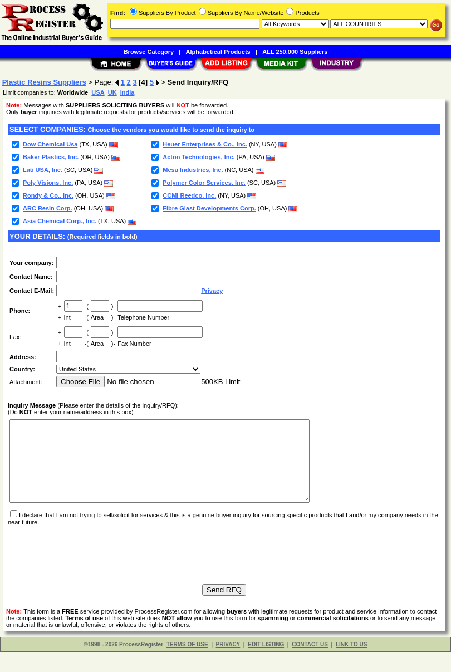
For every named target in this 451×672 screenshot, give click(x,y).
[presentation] (92, 569)
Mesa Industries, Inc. (193, 169)
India (127, 92)
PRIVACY (228, 664)
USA (97, 92)
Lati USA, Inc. (42, 169)
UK (112, 92)
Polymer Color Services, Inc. (204, 182)
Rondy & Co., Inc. (48, 195)
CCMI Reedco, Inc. (189, 195)
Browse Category (149, 51)
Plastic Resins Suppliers (44, 82)
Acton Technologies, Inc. (198, 157)
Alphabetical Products (218, 51)
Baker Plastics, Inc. (51, 157)
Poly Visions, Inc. (48, 182)
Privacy (212, 290)
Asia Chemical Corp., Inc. (59, 221)
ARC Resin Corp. (47, 208)
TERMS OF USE (187, 664)
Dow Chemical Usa (50, 144)
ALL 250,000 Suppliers (294, 51)
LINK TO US (351, 664)
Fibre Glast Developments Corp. (209, 208)
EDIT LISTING (266, 664)
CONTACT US (310, 664)
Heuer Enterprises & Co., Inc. (205, 144)
